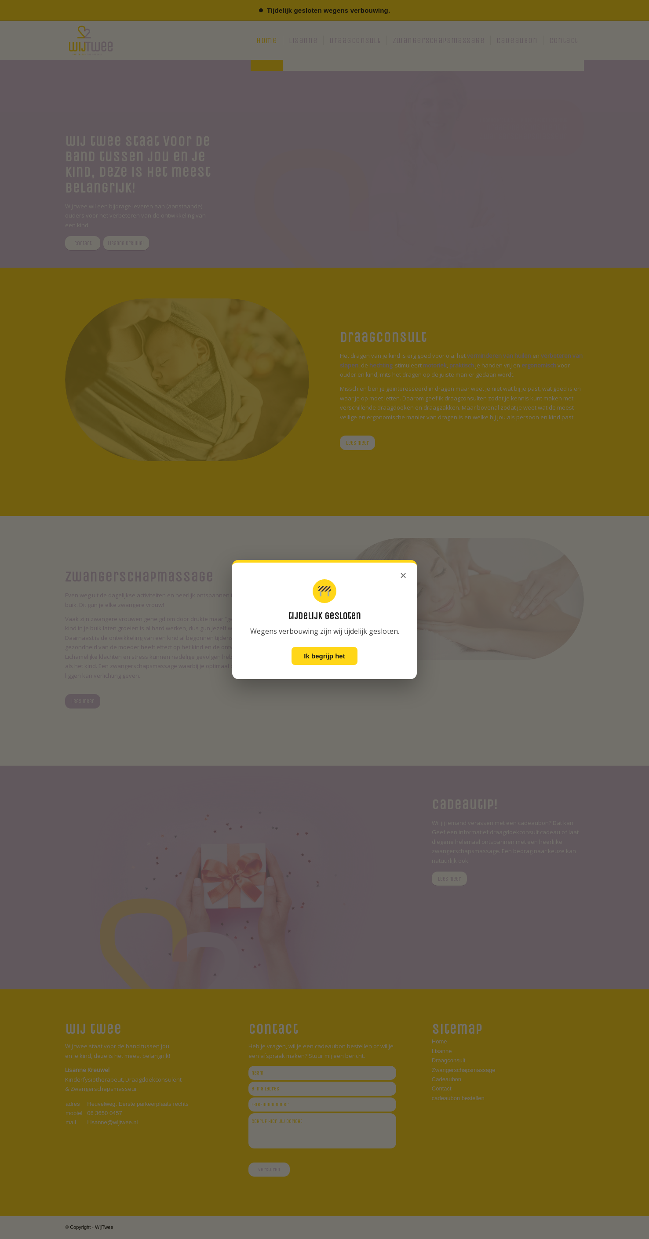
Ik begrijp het (324, 656)
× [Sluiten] (403, 575)
